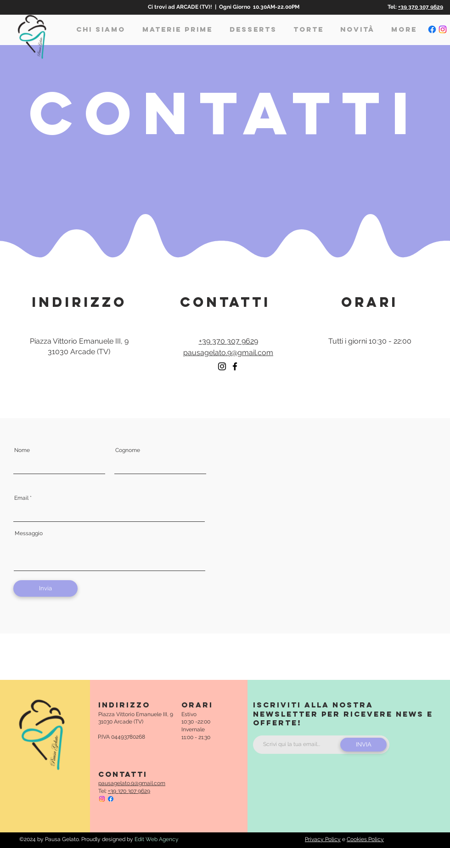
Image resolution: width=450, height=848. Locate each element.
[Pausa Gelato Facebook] (432, 29)
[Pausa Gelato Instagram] (443, 29)
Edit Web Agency (157, 839)
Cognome (127, 450)
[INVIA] (363, 745)
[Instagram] (222, 366)
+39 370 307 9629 (420, 7)
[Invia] (45, 588)
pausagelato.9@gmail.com (228, 352)
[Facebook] (235, 366)
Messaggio (29, 533)
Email (21, 498)
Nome (22, 450)
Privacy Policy (323, 839)
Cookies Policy (365, 839)
